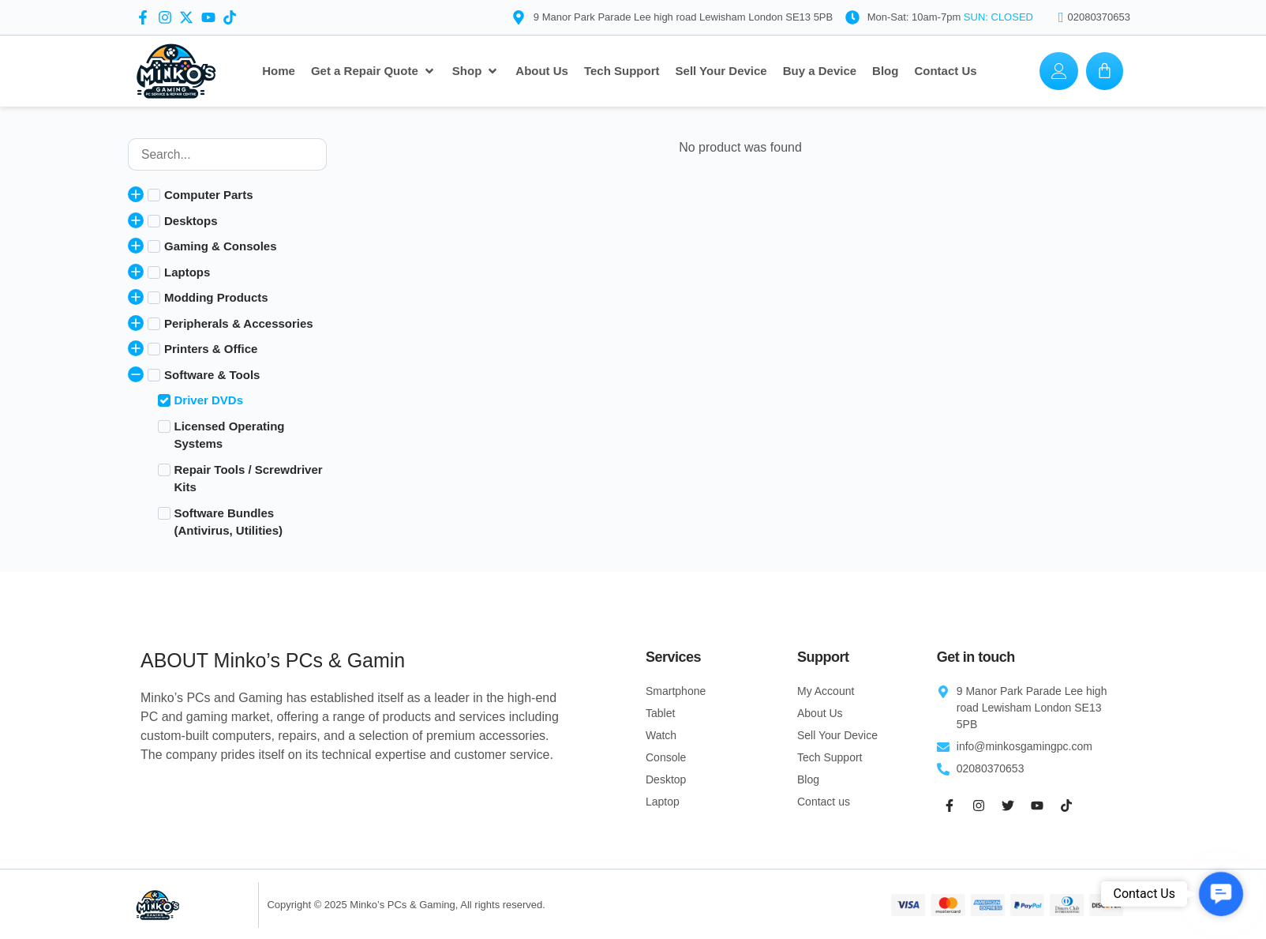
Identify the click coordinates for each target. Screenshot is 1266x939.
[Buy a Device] (819, 71)
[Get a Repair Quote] (373, 71)
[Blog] (885, 71)
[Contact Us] (945, 71)
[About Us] (542, 71)
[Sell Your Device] (721, 71)
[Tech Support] (622, 71)
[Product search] (227, 154)
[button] (1221, 894)
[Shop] (476, 71)
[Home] (278, 71)
